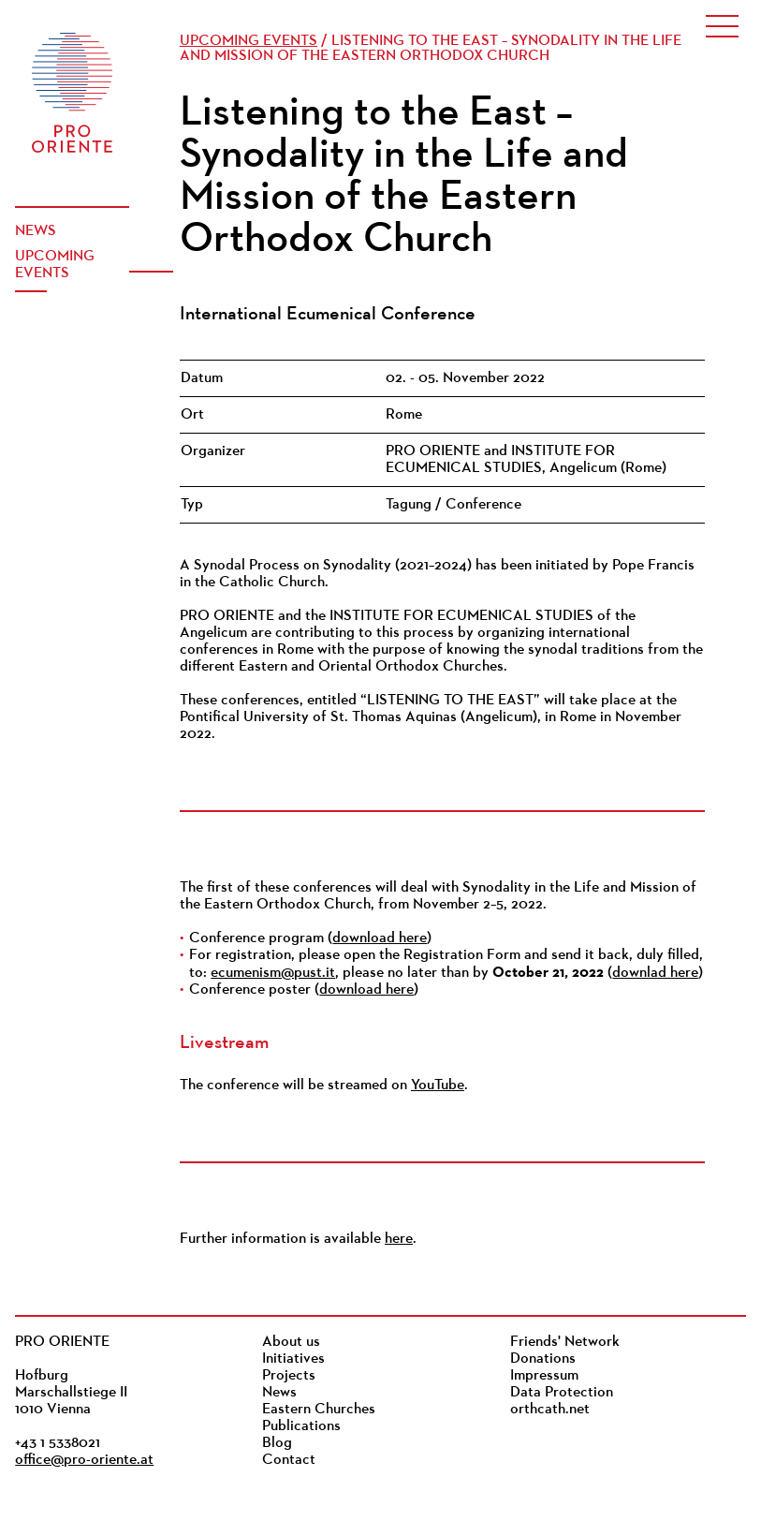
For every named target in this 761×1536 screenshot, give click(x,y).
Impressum (544, 1375)
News (35, 231)
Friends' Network (565, 1342)
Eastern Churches (318, 1409)
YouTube (437, 1085)
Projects (288, 1375)
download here (379, 938)
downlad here (655, 973)
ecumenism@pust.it (273, 973)
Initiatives (293, 1358)
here (399, 1239)
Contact (288, 1460)
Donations (543, 1358)
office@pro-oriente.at (84, 1460)
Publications (301, 1426)
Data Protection (561, 1392)
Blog (277, 1443)
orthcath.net (550, 1409)
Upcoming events (55, 265)
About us (291, 1342)
